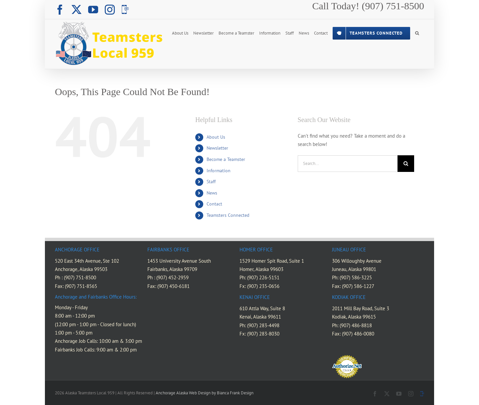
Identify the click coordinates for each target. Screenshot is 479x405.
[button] (417, 32)
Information (219, 171)
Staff (211, 182)
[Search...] (348, 163)
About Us (216, 137)
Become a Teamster (226, 159)
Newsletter (217, 148)
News (212, 193)
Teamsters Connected (228, 215)
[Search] (406, 163)
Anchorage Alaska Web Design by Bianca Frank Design (204, 393)
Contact (214, 204)
